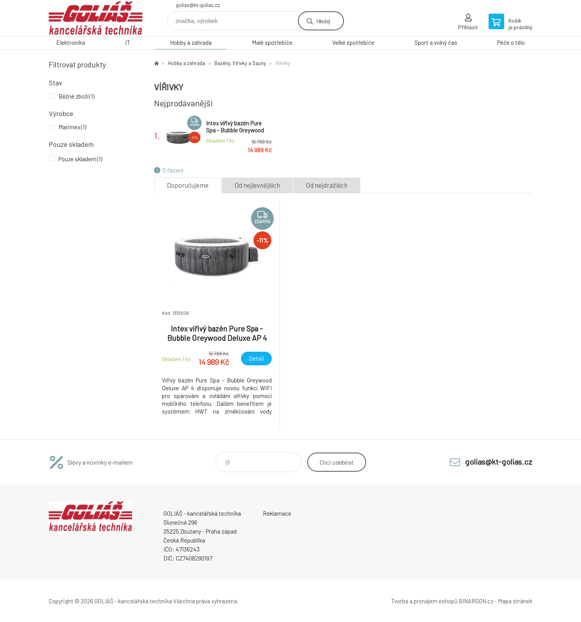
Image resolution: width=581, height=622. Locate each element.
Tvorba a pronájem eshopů (424, 600)
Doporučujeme (188, 185)
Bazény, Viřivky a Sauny (240, 63)
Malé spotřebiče (272, 42)
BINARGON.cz (476, 600)
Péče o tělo (511, 42)
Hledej (323, 21)
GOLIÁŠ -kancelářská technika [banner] (95, 18)
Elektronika (70, 42)
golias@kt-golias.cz (198, 5)
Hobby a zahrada (191, 42)
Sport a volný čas (435, 42)
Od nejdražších (326, 185)
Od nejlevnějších (257, 185)
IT (127, 42)
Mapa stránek (515, 600)
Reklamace (277, 513)
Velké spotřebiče (353, 42)
